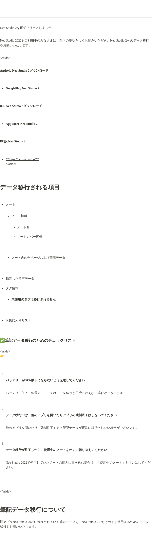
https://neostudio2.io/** (24, 159)
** (7, 159)
